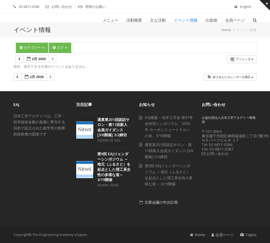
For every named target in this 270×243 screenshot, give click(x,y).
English (245, 6)
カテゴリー (32, 48)
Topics (248, 234)
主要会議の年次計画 (160, 202)
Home (197, 234)
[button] (255, 20)
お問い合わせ (61, 6)
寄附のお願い (95, 6)
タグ (60, 48)
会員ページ (222, 234)
